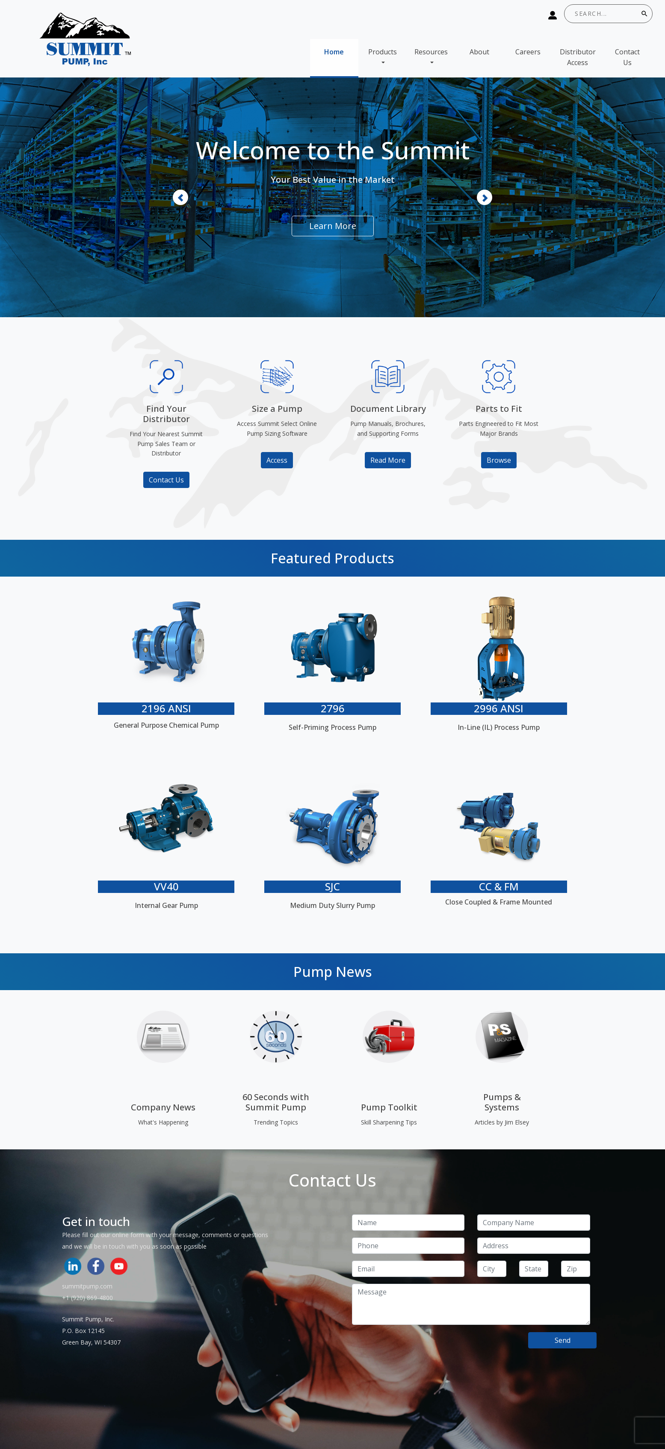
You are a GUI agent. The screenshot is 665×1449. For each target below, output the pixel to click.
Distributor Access (578, 57)
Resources (431, 52)
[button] (181, 197)
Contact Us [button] (166, 480)
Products (382, 52)
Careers (528, 52)
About (479, 52)
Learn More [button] (332, 226)
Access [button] (276, 460)
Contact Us (627, 57)
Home (334, 52)
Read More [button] (387, 460)
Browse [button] (499, 460)
